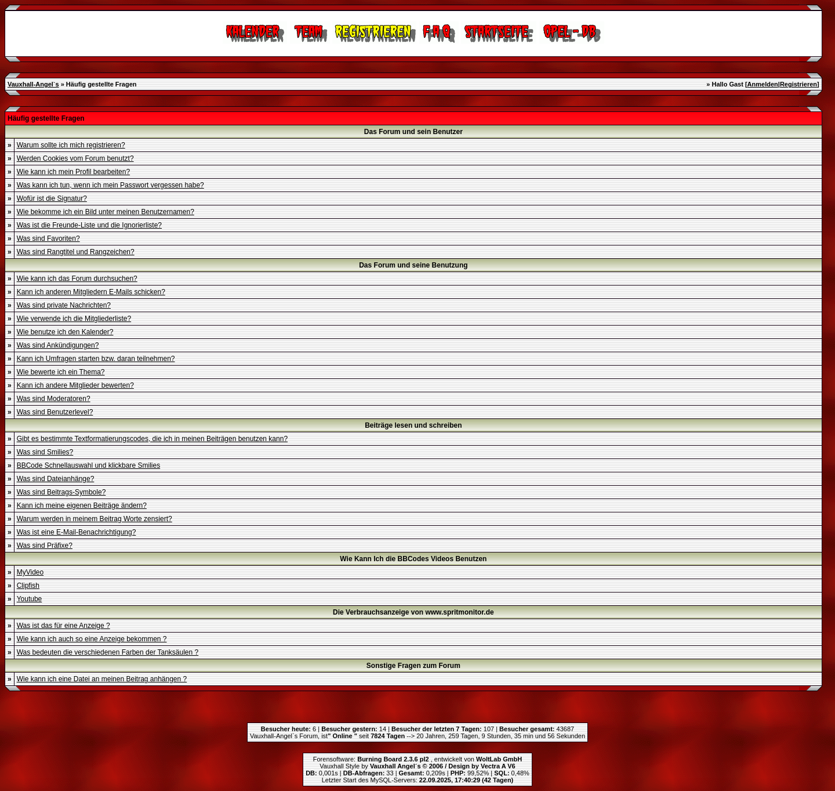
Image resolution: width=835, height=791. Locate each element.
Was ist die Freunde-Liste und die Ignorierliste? (89, 225)
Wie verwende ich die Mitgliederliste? (74, 319)
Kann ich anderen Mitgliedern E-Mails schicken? (91, 292)
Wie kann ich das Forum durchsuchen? (77, 278)
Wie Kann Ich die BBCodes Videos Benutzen (413, 559)
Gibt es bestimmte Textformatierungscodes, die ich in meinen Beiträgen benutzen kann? (152, 439)
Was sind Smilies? (45, 452)
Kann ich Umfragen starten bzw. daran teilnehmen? (96, 359)
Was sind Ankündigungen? (58, 345)
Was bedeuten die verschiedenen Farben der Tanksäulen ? (108, 652)
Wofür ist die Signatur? (52, 198)
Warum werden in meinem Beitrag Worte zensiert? (94, 519)
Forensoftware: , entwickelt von (417, 759)
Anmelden (762, 84)
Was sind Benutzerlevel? (55, 412)
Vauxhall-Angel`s (33, 84)
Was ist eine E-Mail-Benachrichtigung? (76, 532)
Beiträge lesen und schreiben (413, 425)
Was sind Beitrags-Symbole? (61, 492)
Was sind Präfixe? (44, 545)
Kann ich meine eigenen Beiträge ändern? (82, 505)
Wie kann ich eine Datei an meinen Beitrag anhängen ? (102, 679)
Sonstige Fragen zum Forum (413, 666)
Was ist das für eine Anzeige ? (63, 626)
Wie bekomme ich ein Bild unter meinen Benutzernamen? (105, 212)
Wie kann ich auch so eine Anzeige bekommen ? (92, 639)
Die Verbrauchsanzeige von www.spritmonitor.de (413, 612)
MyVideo (30, 572)
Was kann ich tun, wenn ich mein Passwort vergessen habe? (110, 185)
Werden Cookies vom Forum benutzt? (75, 158)
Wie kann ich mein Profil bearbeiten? (73, 172)
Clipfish (28, 585)
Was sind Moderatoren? (53, 399)
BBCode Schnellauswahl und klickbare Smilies (88, 465)
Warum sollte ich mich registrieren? (71, 145)
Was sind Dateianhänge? (56, 479)
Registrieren (798, 84)
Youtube (29, 599)
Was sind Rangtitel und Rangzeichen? (76, 252)
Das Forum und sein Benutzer (413, 132)
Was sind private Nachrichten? (64, 305)
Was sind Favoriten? (48, 238)
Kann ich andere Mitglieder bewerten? (75, 385)
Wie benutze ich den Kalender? (65, 332)
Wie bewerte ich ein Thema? (61, 372)
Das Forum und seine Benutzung (413, 265)
